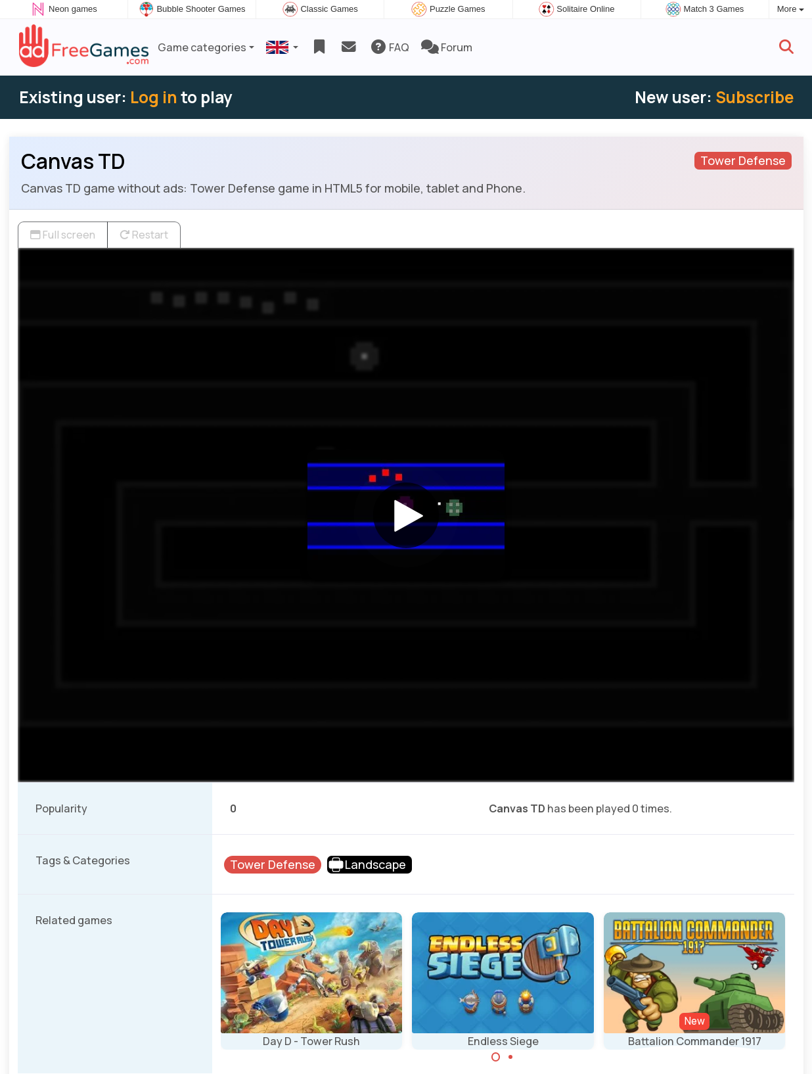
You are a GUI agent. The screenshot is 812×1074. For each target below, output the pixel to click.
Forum (446, 47)
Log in (153, 97)
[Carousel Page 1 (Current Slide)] (496, 1057)
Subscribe (754, 97)
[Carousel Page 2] (510, 1057)
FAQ (389, 47)
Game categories (202, 47)
